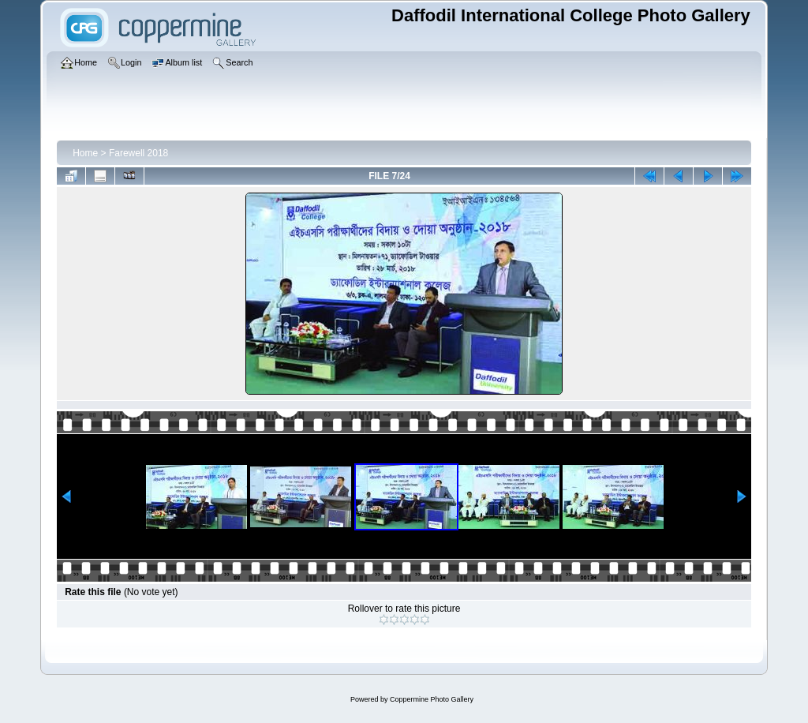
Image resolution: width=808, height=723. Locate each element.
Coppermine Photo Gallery (431, 699)
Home (85, 153)
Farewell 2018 (138, 153)
